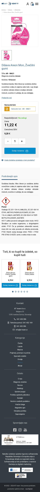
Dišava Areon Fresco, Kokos (29, 273)
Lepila (20, 346)
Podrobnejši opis (9, 176)
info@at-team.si (20, 330)
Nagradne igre (20, 408)
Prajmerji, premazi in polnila (20, 353)
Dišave (10, 10)
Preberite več (7, 98)
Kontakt (20, 398)
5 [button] (24, 292)
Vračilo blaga (20, 404)
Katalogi (20, 388)
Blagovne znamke (20, 382)
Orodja (20, 359)
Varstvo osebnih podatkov (20, 401)
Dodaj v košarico (20, 151)
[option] (7, 55)
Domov (4, 10)
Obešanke (17, 10)
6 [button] (27, 292)
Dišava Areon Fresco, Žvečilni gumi (11, 274)
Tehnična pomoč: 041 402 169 (20, 323)
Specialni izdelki (20, 356)
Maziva (20, 350)
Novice (20, 385)
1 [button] (13, 292)
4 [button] (21, 292)
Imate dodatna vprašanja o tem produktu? (18, 160)
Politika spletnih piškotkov (20, 395)
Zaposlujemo (20, 414)
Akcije (20, 366)
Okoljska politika (20, 411)
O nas (20, 379)
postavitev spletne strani (15, 489)
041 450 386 (20, 319)
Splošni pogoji (20, 392)
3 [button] (18, 292)
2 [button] (16, 292)
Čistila (20, 343)
